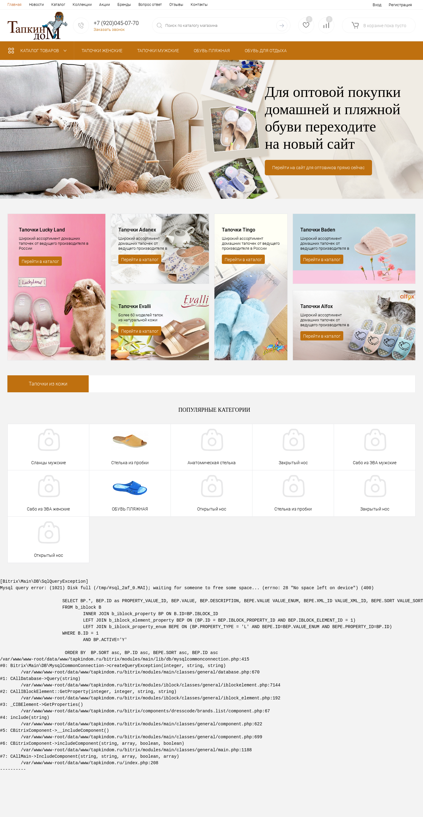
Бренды (124, 4)
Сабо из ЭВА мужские (374, 462)
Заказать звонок (109, 29)
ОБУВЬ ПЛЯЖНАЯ (130, 508)
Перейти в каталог (40, 261)
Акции (104, 4)
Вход (377, 4)
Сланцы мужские (48, 462)
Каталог (58, 4)
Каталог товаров (38, 50)
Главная (14, 4)
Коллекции (82, 4)
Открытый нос (211, 508)
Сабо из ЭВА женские (48, 508)
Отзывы (176, 4)
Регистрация (400, 4)
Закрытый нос (293, 462)
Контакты (199, 4)
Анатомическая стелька (212, 462)
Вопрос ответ (150, 4)
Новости (36, 4)
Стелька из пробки (130, 462)
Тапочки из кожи (48, 384)
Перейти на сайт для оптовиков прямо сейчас (318, 167)
